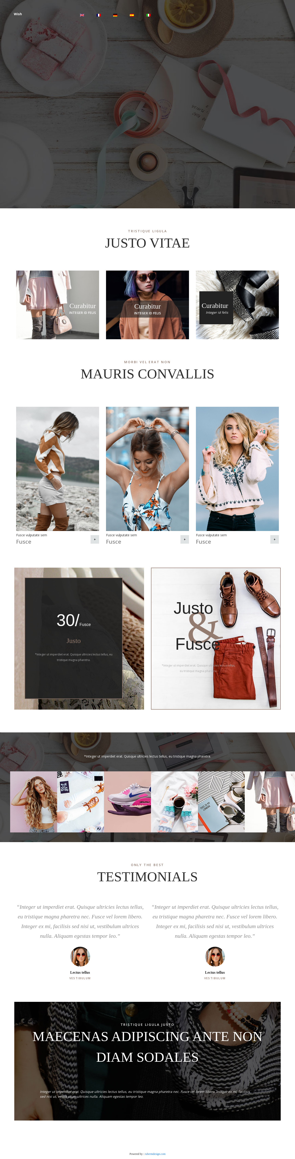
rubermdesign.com (155, 1154)
